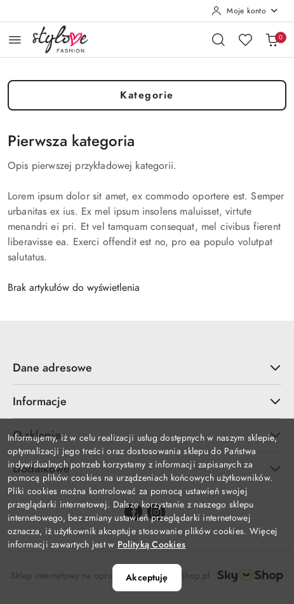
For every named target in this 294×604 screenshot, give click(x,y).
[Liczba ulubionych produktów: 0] (245, 39)
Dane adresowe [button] (147, 367)
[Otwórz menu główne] (15, 39)
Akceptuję (147, 578)
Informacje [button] (147, 401)
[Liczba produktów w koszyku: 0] (272, 39)
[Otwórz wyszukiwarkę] (218, 39)
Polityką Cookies (151, 545)
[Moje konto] (245, 11)
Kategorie (147, 95)
